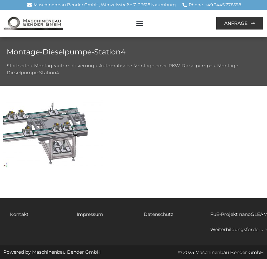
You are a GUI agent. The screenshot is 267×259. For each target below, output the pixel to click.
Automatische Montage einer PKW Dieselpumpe (155, 65)
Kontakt (19, 214)
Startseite (18, 65)
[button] (139, 23)
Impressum (90, 214)
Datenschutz (158, 214)
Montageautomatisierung (64, 65)
